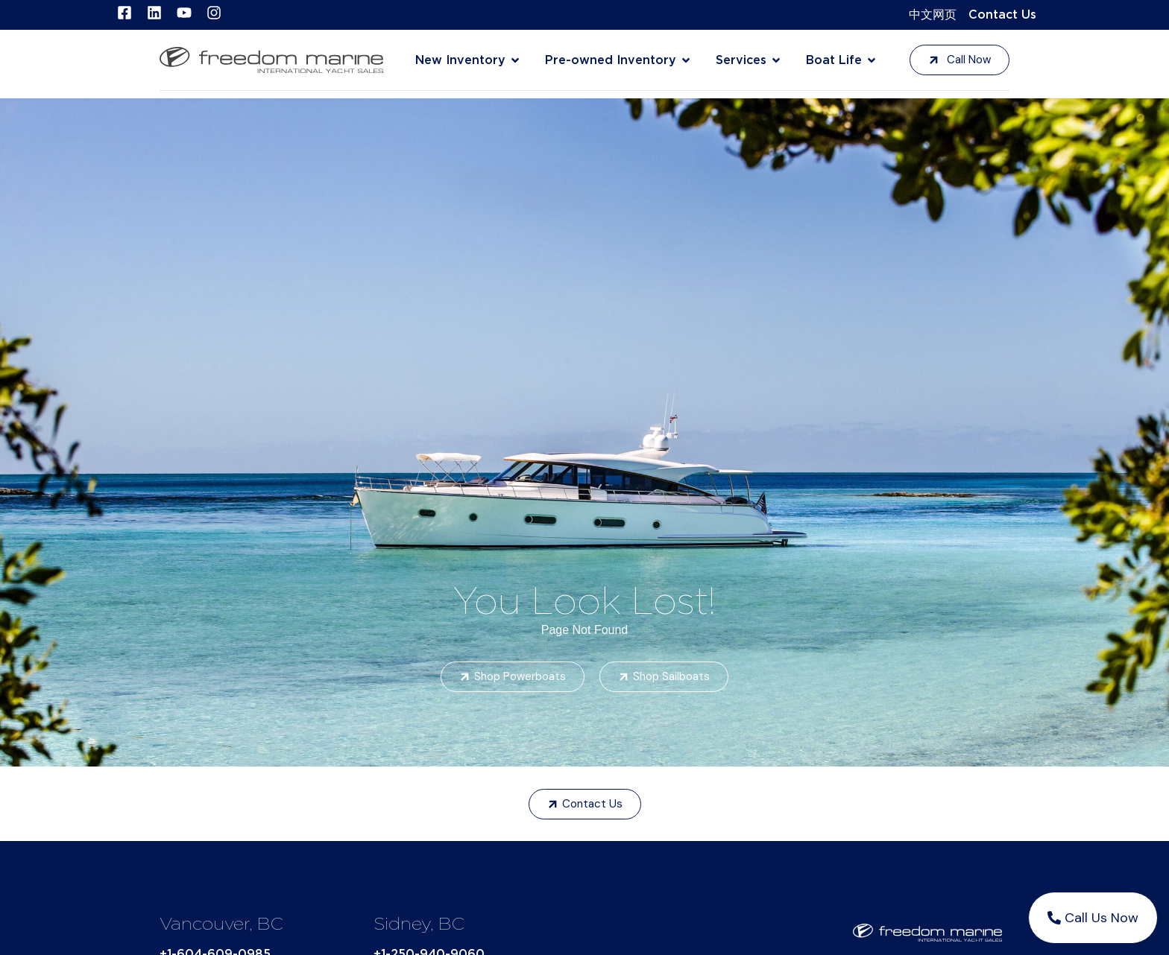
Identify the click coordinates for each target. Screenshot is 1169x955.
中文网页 (933, 14)
